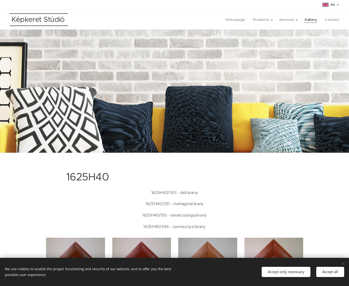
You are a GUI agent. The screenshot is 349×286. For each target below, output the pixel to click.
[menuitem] (234, 20)
